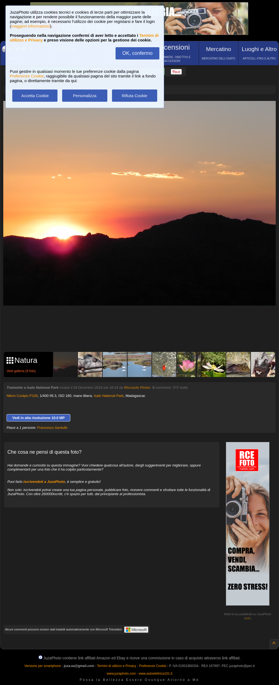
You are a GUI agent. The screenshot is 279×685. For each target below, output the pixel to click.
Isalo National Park (108, 396)
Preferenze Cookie (27, 76)
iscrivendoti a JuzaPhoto (44, 482)
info (247, 618)
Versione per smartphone (42, 666)
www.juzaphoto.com (121, 673)
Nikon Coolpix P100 (22, 396)
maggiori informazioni (30, 26)
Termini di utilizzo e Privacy (116, 666)
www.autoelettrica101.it (155, 673)
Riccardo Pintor (137, 387)
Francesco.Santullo (52, 428)
